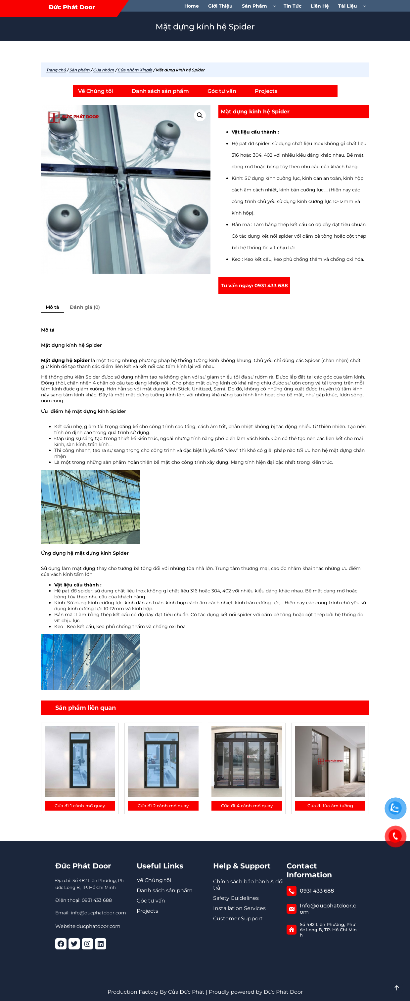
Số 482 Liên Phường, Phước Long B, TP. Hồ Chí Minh (328, 930)
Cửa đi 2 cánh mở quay (163, 805)
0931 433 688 (317, 891)
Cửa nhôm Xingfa (134, 69)
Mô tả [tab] (52, 307)
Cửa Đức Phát (186, 992)
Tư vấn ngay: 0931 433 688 (254, 285)
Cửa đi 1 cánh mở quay (80, 805)
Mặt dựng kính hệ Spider (255, 111)
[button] (200, 115)
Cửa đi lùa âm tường (330, 805)
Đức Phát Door (72, 7)
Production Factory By (137, 992)
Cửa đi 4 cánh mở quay (247, 805)
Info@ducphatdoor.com (328, 908)
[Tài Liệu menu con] (366, 6)
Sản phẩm (79, 69)
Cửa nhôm (103, 69)
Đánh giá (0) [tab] (85, 307)
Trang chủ (56, 69)
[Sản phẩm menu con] (276, 6)
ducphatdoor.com (98, 926)
